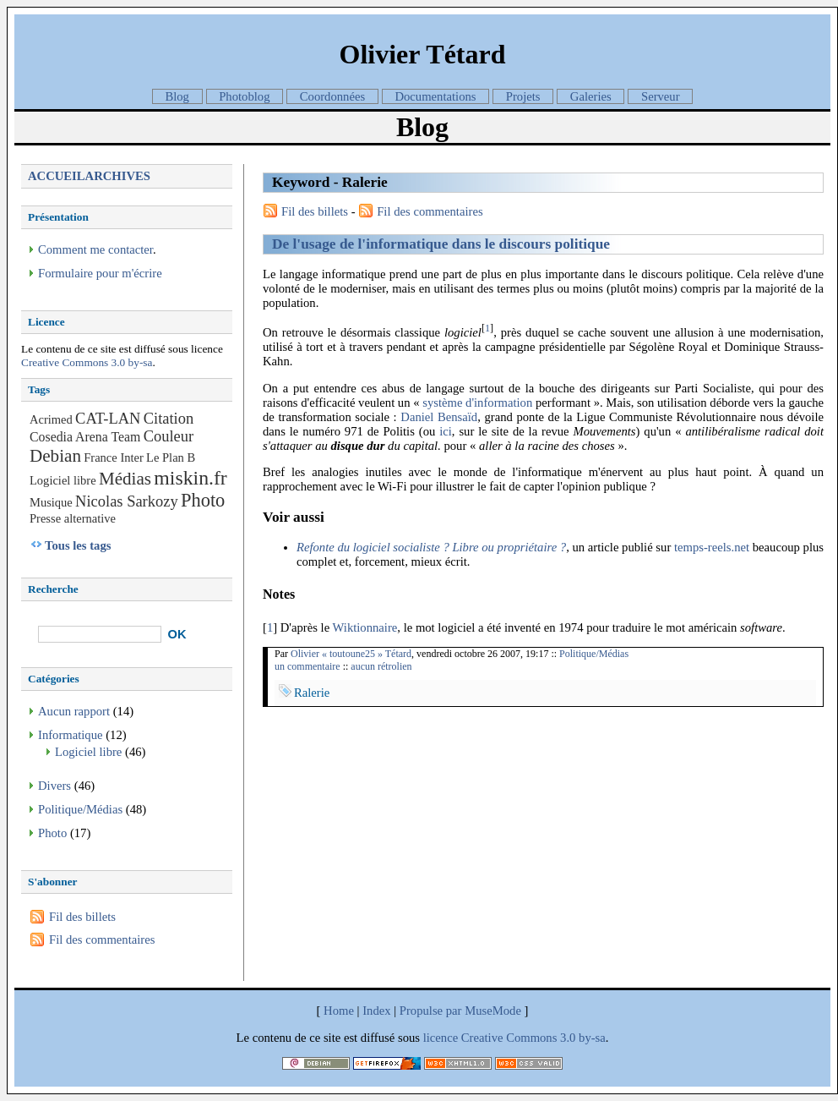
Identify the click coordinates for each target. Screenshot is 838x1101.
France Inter (114, 457)
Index (376, 1010)
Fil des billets (314, 211)
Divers (54, 785)
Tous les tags (78, 545)
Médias (125, 478)
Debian (55, 456)
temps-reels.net (711, 547)
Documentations (435, 96)
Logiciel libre (63, 480)
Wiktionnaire (365, 627)
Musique (51, 502)
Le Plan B (170, 457)
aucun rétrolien (381, 666)
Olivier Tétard (422, 54)
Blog (177, 96)
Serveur (660, 96)
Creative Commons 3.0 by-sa (86, 362)
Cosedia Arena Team (85, 437)
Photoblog (244, 96)
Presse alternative (73, 518)
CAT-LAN (107, 418)
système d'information (477, 402)
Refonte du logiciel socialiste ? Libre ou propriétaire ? (431, 547)
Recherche (53, 589)
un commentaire (307, 666)
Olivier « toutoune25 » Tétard (351, 654)
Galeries (591, 96)
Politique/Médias (593, 654)
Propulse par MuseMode (460, 1010)
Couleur (169, 436)
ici (445, 431)
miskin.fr (190, 478)
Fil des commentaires (429, 211)
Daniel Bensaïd (438, 417)
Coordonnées (332, 96)
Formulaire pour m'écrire (100, 273)
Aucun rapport (74, 711)
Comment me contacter (95, 249)
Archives (117, 176)
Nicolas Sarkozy (126, 501)
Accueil (56, 176)
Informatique (70, 735)
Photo (203, 500)
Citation (169, 418)
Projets (523, 96)
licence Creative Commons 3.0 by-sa (514, 1037)
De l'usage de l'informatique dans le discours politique (441, 244)
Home (339, 1010)
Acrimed (51, 419)
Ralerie (311, 692)
